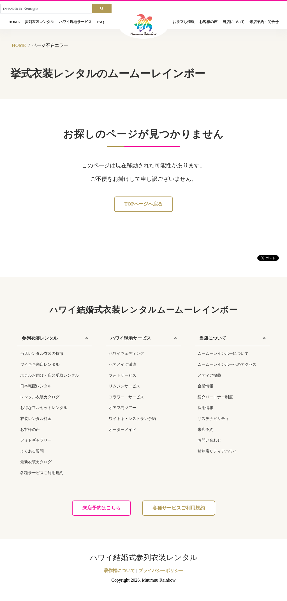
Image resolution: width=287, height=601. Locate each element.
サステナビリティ (213, 419)
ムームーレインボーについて (223, 353)
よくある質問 (32, 451)
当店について (233, 22)
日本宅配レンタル (36, 386)
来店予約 (205, 430)
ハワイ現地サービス (75, 22)
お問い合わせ (209, 440)
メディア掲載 (209, 375)
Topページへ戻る (143, 204)
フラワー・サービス (126, 397)
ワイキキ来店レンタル (39, 364)
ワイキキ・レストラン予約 (132, 419)
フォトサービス (122, 375)
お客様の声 (208, 22)
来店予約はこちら (101, 508)
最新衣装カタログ (36, 462)
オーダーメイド (122, 430)
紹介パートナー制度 (215, 397)
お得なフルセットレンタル (43, 408)
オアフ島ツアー (122, 408)
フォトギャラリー (36, 440)
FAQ (100, 22)
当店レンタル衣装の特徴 (41, 353)
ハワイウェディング (126, 353)
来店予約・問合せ (264, 22)
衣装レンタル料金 (36, 419)
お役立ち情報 (184, 22)
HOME (14, 22)
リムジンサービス (124, 386)
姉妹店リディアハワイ (217, 451)
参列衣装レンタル (39, 22)
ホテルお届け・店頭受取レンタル (49, 375)
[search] (46, 9)
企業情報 (205, 386)
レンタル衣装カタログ (39, 397)
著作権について (119, 570)
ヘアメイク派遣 (122, 364)
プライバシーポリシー (160, 570)
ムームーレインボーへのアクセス (227, 364)
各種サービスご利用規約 (41, 473)
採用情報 (205, 408)
